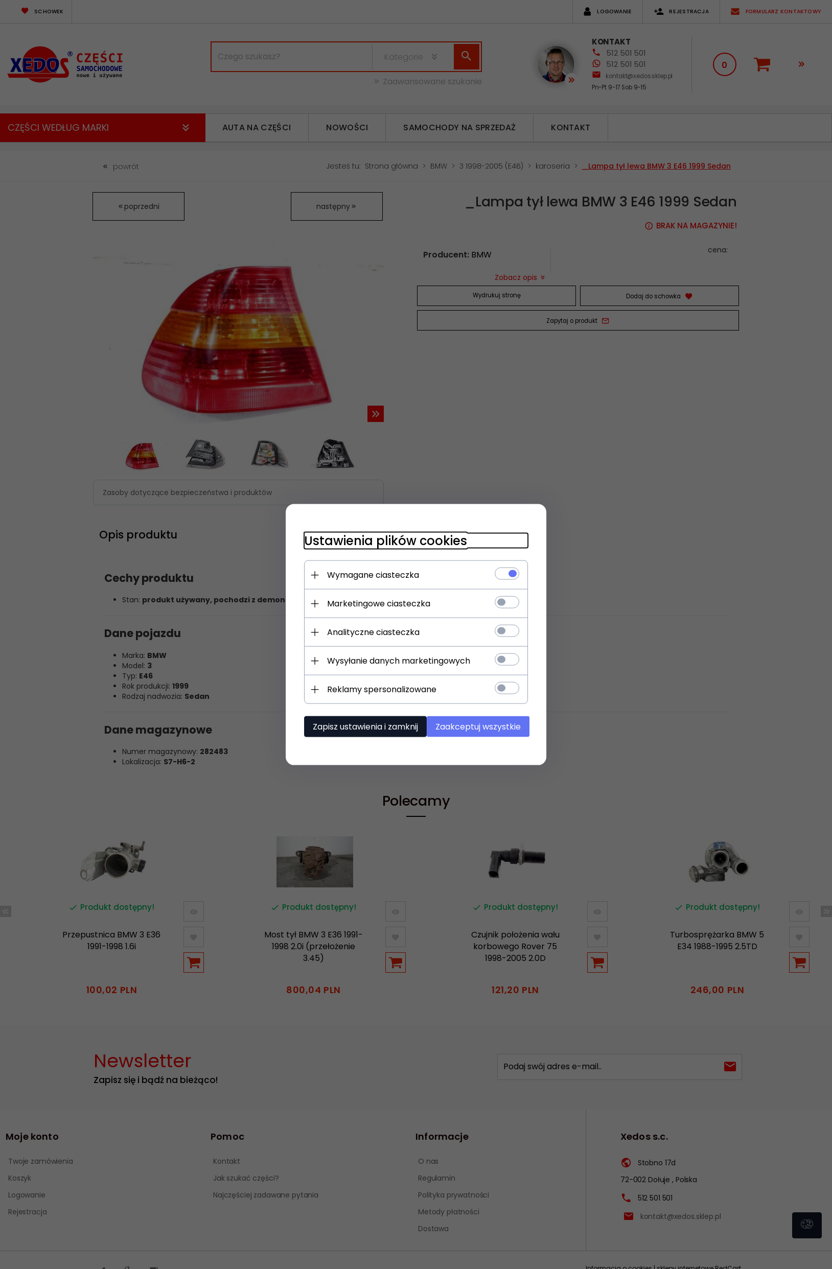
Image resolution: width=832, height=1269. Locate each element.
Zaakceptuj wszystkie (482, 726)
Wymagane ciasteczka (367, 574)
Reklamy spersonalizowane (376, 689)
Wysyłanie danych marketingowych (393, 660)
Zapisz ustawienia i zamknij (359, 726)
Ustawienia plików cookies (379, 540)
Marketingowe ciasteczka (373, 603)
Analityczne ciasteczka (367, 632)
